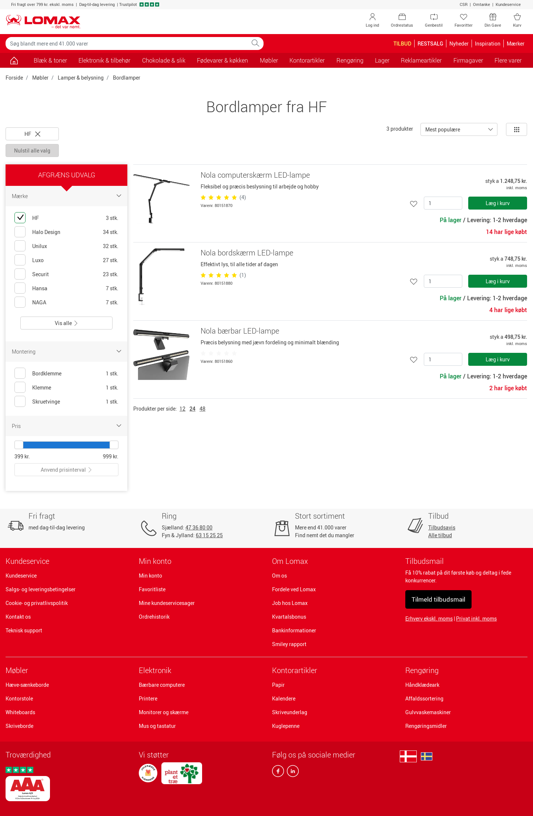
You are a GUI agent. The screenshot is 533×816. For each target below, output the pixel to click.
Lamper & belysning (81, 77)
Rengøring (422, 670)
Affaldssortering (424, 698)
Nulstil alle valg (32, 150)
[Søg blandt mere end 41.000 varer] (127, 43)
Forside (14, 77)
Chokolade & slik (163, 60)
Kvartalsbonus (289, 616)
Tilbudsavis (441, 527)
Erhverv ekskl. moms (429, 618)
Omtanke (481, 4)
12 (182, 408)
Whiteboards (20, 712)
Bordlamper (126, 77)
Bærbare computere (162, 684)
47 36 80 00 (198, 527)
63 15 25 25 (209, 535)
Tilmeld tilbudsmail (438, 599)
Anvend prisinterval (67, 469)
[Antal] (443, 203)
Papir (278, 684)
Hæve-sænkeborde (27, 684)
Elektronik (155, 670)
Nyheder (459, 43)
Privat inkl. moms (476, 618)
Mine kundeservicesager (167, 602)
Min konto (150, 575)
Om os (279, 575)
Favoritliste (152, 589)
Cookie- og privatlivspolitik (37, 602)
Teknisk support (24, 630)
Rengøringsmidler (426, 725)
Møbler (40, 77)
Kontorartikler (294, 670)
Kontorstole (19, 698)
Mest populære (442, 129)
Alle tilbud (440, 535)
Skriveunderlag (289, 712)
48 (202, 408)
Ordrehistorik (154, 616)
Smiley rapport (289, 644)
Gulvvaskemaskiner (428, 712)
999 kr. (110, 456)
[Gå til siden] (14, 60)
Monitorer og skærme (163, 712)
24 (192, 408)
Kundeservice (508, 4)
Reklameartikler (421, 60)
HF (32, 133)
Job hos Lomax (290, 602)
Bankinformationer (294, 630)
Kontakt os (18, 616)
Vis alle (66, 323)
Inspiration (487, 43)
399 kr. (22, 456)
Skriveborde (19, 725)
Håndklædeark (422, 684)
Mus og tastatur (157, 725)
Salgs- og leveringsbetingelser (41, 589)
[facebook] (278, 772)
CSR (463, 4)
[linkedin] (291, 772)
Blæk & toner (50, 60)
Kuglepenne (285, 725)
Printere (148, 698)
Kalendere (283, 698)
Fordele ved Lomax (294, 589)
